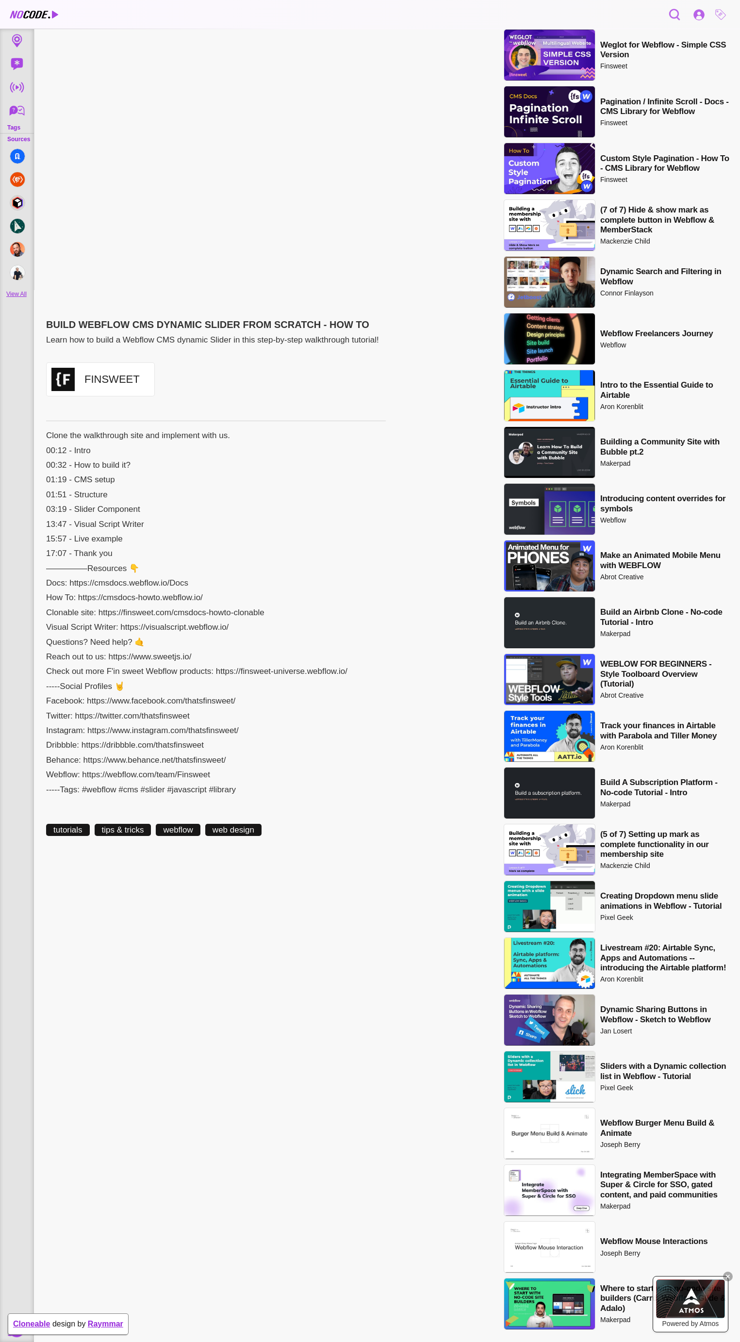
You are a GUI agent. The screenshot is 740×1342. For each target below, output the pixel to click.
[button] (723, 14)
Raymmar (105, 1324)
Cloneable (31, 1324)
